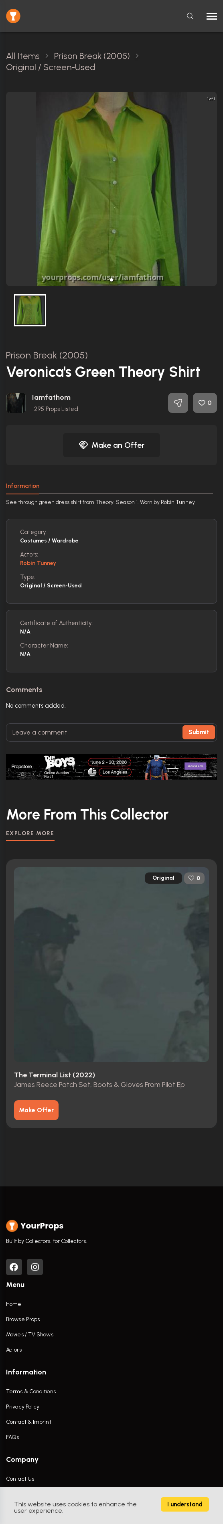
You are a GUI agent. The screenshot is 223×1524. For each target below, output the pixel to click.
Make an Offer (111, 445)
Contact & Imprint (28, 1422)
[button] (111, 279)
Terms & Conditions (31, 1391)
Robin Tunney (38, 563)
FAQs (12, 1437)
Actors (14, 1349)
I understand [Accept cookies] (185, 1504)
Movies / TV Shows (29, 1334)
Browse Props (23, 1319)
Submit (199, 732)
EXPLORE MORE (30, 833)
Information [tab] (22, 486)
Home (13, 1304)
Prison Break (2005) (47, 355)
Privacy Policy (22, 1406)
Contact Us (20, 1478)
